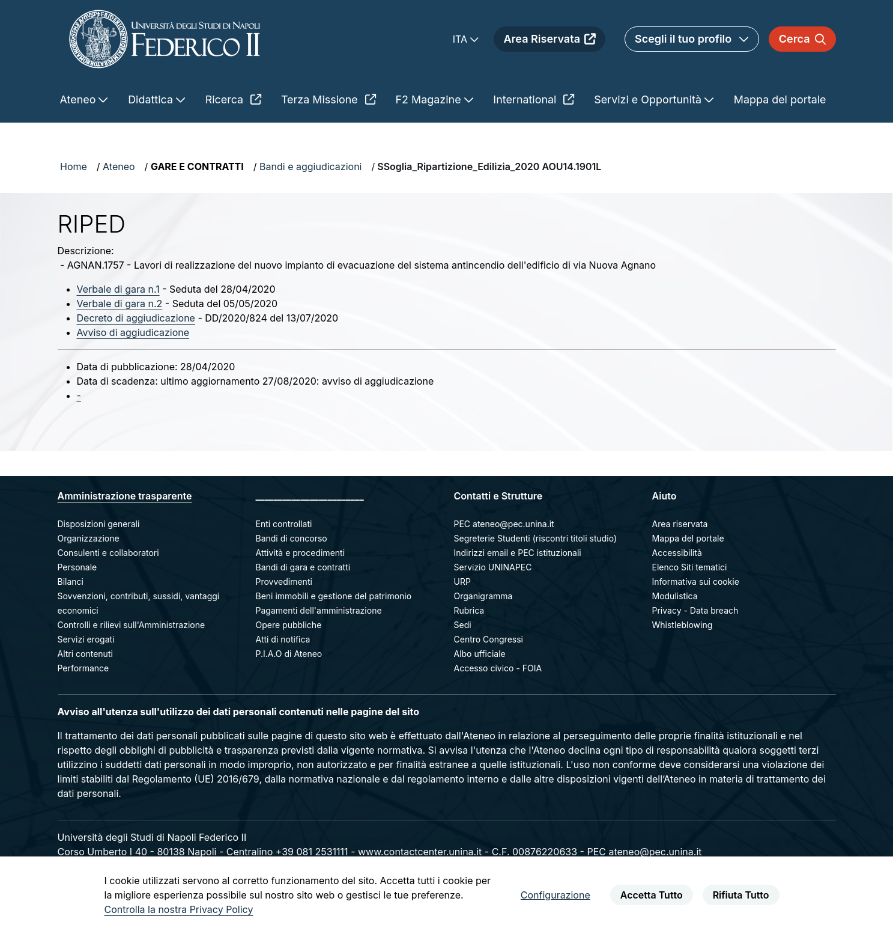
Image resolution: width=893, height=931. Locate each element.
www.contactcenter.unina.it (420, 852)
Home (73, 166)
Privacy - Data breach (695, 610)
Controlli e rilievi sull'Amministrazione (131, 625)
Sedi (462, 625)
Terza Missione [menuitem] (328, 99)
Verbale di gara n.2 (120, 304)
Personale (77, 567)
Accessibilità (677, 553)
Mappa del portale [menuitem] (780, 99)
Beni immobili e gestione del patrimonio (334, 596)
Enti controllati (284, 524)
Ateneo (119, 166)
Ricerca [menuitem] (233, 99)
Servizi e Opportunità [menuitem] (649, 99)
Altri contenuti (85, 654)
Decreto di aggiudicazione (136, 318)
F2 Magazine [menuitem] (430, 99)
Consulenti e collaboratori (108, 553)
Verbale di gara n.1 (118, 289)
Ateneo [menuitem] (79, 99)
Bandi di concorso (291, 538)
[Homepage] (164, 39)
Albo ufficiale (480, 654)
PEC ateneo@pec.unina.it (504, 524)
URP (462, 581)
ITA (461, 39)
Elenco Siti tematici (689, 567)
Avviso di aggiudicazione (133, 332)
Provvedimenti (284, 581)
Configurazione (555, 895)
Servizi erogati (86, 639)
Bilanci (70, 581)
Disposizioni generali (99, 524)
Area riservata (680, 524)
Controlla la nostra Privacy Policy (178, 909)
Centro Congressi (488, 639)
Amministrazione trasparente (125, 496)
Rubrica (469, 610)
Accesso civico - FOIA (498, 668)
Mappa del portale (688, 538)
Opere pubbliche (289, 625)
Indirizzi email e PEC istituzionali (517, 553)
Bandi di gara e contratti (303, 567)
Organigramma (483, 596)
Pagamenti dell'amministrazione (319, 610)
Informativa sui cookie (695, 581)
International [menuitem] (533, 99)
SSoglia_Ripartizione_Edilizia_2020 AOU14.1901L (489, 166)
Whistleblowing (682, 625)
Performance (83, 668)
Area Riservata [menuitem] (549, 38)
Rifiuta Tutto (741, 895)
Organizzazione (89, 538)
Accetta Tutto (651, 895)
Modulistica (675, 596)
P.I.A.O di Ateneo (289, 654)
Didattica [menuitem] (152, 99)
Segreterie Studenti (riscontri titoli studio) (535, 538)
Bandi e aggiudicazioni (310, 166)
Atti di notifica (283, 639)
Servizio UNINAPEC (493, 567)
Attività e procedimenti (300, 553)
